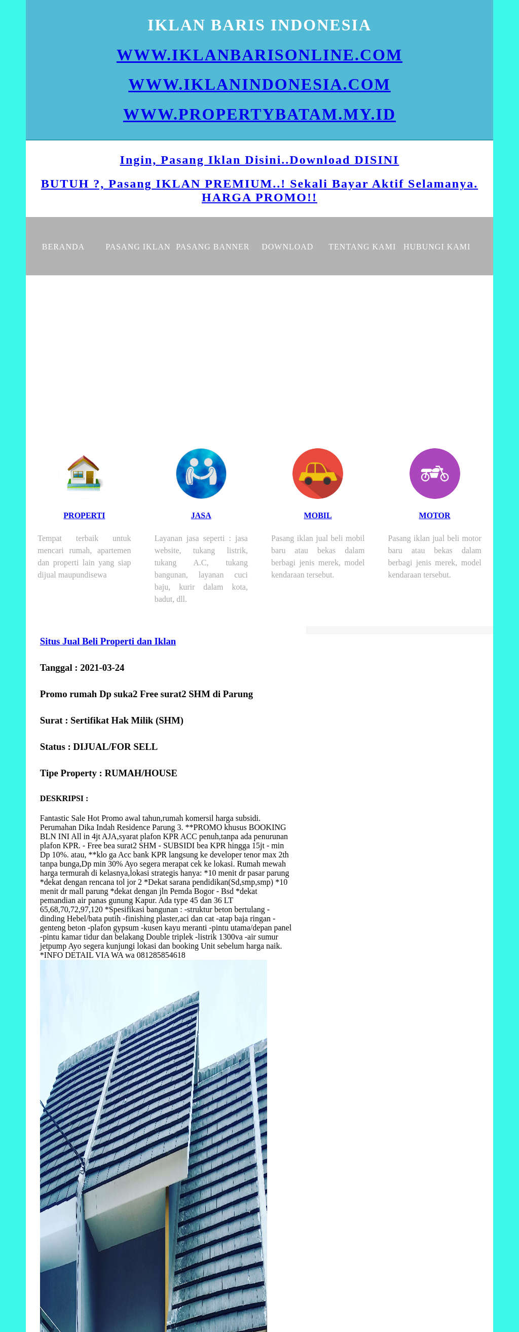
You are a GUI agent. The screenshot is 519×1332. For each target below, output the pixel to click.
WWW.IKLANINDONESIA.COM (259, 84)
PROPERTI (84, 515)
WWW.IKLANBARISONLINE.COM (259, 55)
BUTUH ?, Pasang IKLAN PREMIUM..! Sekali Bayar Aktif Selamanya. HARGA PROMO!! (259, 190)
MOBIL (318, 515)
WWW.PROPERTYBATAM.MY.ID (259, 114)
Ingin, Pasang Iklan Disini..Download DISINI (259, 159)
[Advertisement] (259, 351)
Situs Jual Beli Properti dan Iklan (108, 641)
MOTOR (435, 515)
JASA (201, 515)
